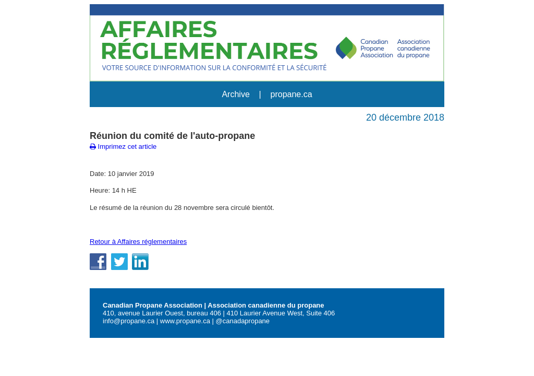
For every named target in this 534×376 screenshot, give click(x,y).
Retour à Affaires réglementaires (138, 241)
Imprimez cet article (123, 146)
